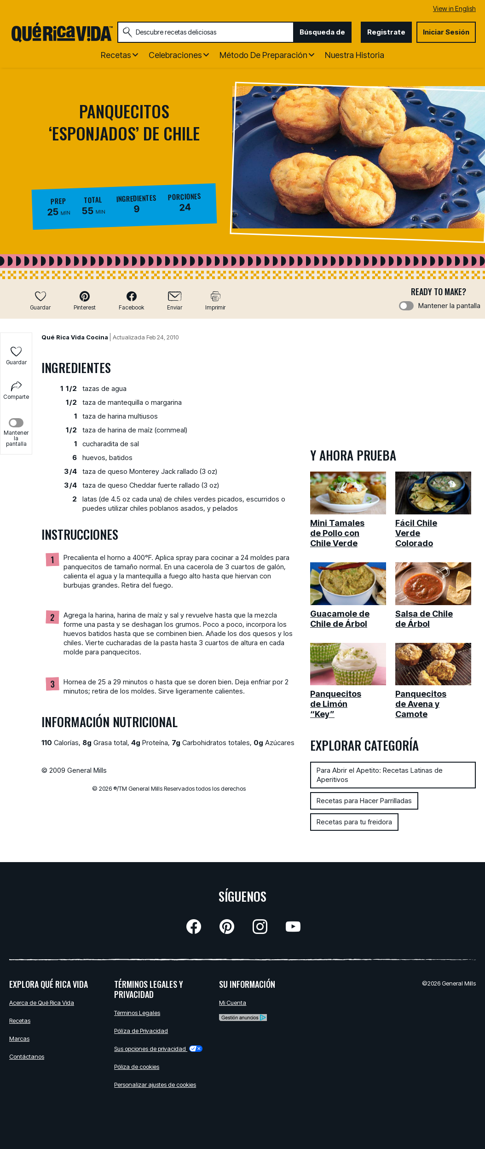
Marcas (19, 1038)
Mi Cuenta (232, 1002)
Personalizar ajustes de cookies (155, 1084)
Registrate (386, 32)
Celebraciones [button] (175, 55)
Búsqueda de (322, 32)
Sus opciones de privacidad (158, 1048)
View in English (454, 8)
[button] (85, 300)
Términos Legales (137, 1012)
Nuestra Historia (354, 55)
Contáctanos (26, 1056)
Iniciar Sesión (446, 32)
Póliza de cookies (136, 1066)
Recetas (19, 1020)
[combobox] (205, 32)
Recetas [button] (116, 55)
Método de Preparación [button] (263, 55)
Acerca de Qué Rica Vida (41, 1002)
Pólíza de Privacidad (141, 1030)
